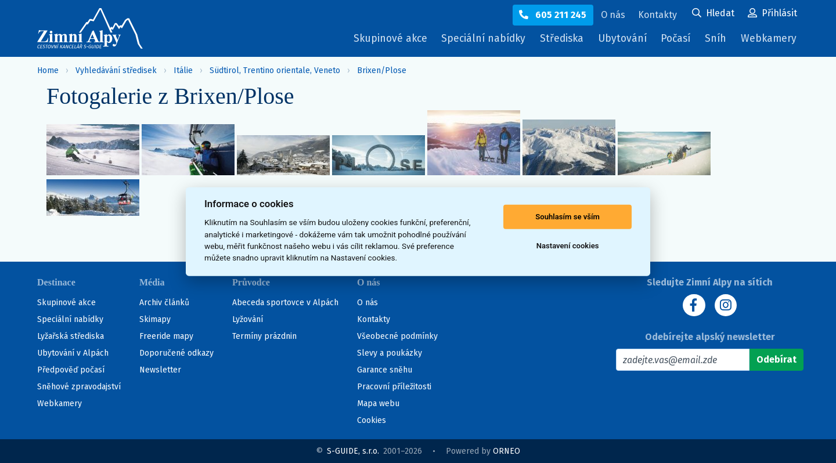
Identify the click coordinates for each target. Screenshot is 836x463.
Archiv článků (164, 303)
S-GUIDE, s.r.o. (353, 451)
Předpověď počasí (71, 370)
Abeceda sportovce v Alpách (285, 303)
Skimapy (155, 319)
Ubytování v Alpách (73, 353)
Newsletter (160, 370)
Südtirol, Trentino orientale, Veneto (275, 70)
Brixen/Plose (381, 70)
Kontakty (373, 319)
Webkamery (767, 38)
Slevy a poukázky (389, 353)
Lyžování (247, 319)
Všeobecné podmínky (397, 336)
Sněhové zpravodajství (79, 387)
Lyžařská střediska (70, 336)
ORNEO (506, 451)
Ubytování (619, 41)
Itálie (183, 70)
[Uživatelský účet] (713, 14)
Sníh (716, 41)
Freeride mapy (166, 336)
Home (48, 70)
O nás (367, 303)
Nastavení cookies (567, 245)
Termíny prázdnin (264, 336)
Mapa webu (378, 403)
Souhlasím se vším (567, 216)
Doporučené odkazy (176, 353)
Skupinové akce (377, 38)
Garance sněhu (384, 370)
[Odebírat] (776, 360)
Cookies (371, 420)
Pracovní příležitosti (394, 387)
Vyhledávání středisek (116, 70)
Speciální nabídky (473, 38)
